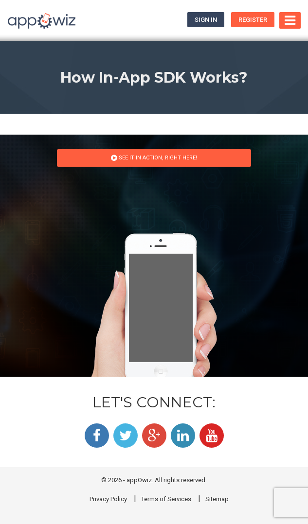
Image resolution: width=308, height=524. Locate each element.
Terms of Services (166, 499)
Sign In (206, 19)
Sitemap (217, 499)
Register (252, 19)
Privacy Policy (108, 499)
